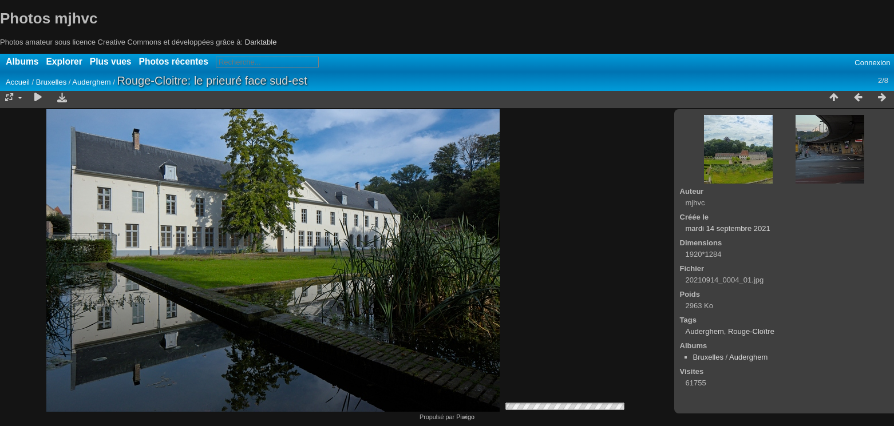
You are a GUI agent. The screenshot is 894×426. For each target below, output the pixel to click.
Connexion (872, 62)
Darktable (261, 42)
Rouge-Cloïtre (751, 331)
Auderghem (91, 82)
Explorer (64, 61)
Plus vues (111, 61)
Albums (22, 61)
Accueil (18, 82)
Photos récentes (173, 61)
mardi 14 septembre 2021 (728, 228)
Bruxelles (51, 82)
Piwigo (465, 416)
